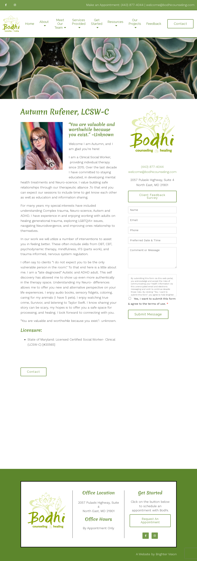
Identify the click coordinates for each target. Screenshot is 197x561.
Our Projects (135, 22)
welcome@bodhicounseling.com (170, 5)
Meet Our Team (59, 23)
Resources (115, 22)
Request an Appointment (150, 520)
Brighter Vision (166, 554)
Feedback (153, 24)
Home (29, 24)
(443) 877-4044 (132, 5)
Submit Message (148, 314)
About (44, 22)
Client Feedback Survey (152, 196)
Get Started (96, 22)
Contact (180, 24)
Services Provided (78, 22)
